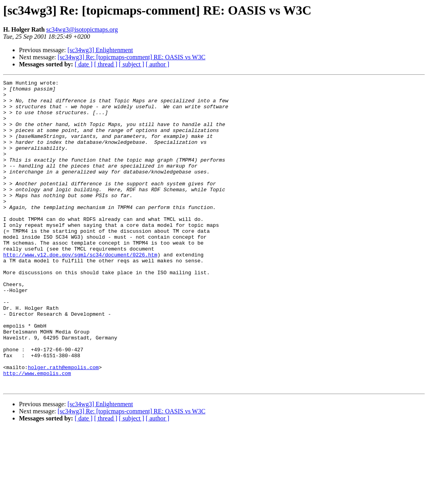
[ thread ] (105, 64)
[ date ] (83, 64)
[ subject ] (131, 64)
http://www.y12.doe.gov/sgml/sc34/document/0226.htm (80, 290)
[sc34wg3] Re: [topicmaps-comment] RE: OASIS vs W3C (132, 57)
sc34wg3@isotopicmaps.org (82, 29)
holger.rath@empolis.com (63, 425)
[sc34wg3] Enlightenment (100, 50)
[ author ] (158, 64)
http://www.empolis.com (37, 432)
